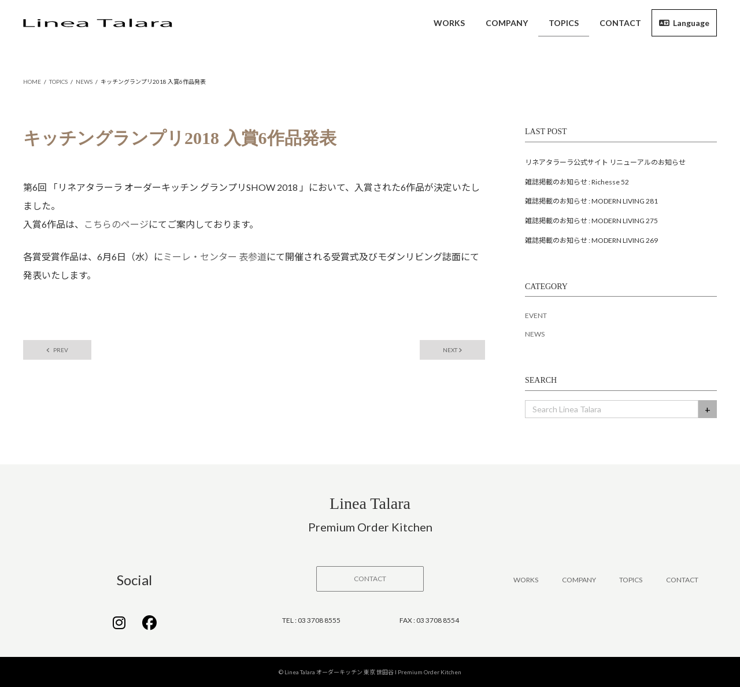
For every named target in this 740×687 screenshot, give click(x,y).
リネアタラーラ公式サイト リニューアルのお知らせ (605, 162)
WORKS (525, 579)
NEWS (535, 334)
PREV (57, 349)
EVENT (536, 315)
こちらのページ (116, 224)
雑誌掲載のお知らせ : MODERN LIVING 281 (591, 201)
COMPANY (579, 579)
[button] (370, 579)
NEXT (452, 349)
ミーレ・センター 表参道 (215, 256)
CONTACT (682, 579)
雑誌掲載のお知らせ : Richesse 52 (577, 182)
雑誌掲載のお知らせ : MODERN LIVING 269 (591, 240)
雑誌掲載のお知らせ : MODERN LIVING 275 (591, 220)
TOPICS (630, 579)
